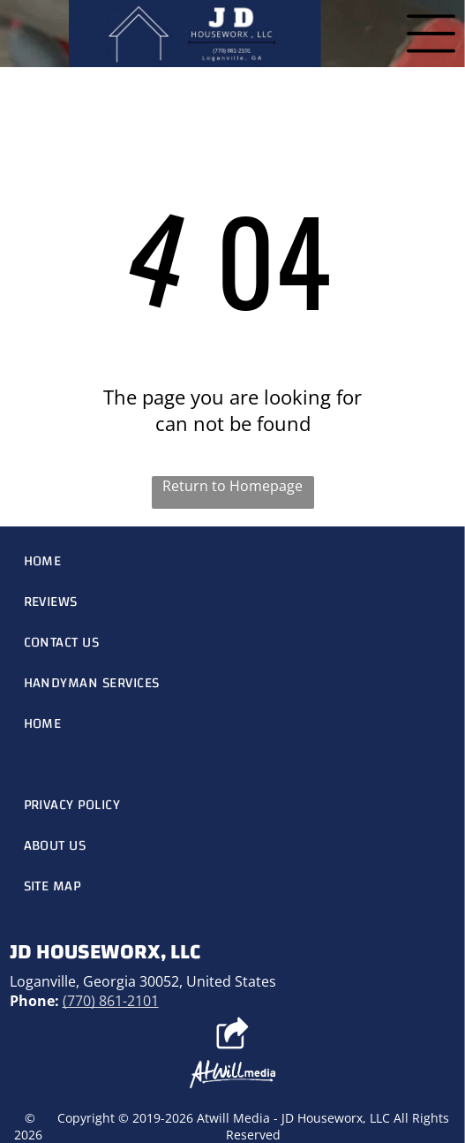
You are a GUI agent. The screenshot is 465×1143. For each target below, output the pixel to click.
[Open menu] (431, 33)
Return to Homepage (232, 486)
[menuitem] (233, 561)
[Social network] (232, 1035)
